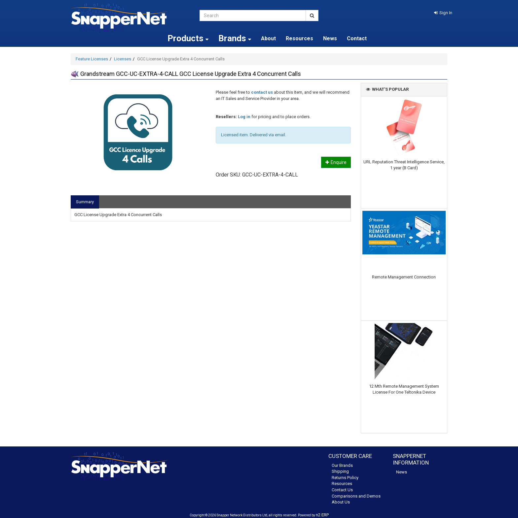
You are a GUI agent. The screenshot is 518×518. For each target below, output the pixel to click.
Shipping (340, 471)
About (268, 38)
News (330, 38)
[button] (443, 12)
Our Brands (342, 465)
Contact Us (342, 489)
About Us (341, 502)
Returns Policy (345, 477)
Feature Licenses (92, 58)
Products (187, 38)
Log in (244, 116)
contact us (262, 92)
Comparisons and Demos (356, 496)
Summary (85, 201)
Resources (299, 38)
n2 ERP (322, 514)
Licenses (122, 58)
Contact (357, 38)
